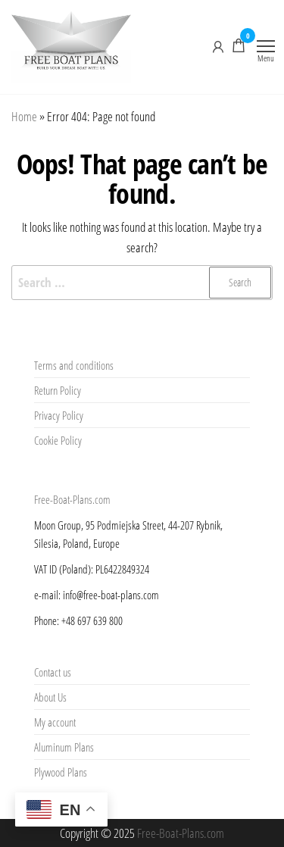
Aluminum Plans (64, 747)
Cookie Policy (58, 440)
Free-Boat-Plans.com (72, 499)
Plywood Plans (60, 772)
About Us (50, 697)
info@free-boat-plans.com (111, 594)
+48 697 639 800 (92, 620)
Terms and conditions (74, 365)
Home (24, 116)
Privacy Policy (58, 415)
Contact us (52, 672)
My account (55, 722)
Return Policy (57, 390)
